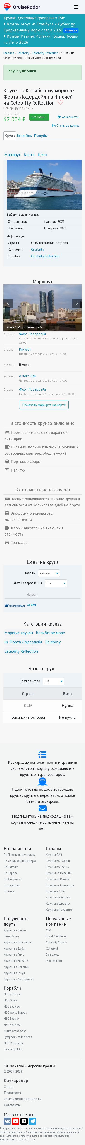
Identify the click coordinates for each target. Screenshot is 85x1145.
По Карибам (12, 885)
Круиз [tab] (10, 135)
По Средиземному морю (20, 861)
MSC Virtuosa (12, 994)
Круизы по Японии (58, 897)
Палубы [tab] (41, 135)
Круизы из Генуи (14, 973)
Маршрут (12, 154)
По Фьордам (12, 879)
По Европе (11, 873)
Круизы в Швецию (58, 904)
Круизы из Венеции (16, 967)
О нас (8, 1086)
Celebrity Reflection (45, 256)
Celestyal (52, 949)
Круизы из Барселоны (18, 942)
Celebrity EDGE (13, 1049)
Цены (42, 154)
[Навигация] (76, 7)
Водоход (52, 955)
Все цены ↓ (39, 117)
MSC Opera (10, 1000)
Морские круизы (18, 632)
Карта (29, 154)
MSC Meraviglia (13, 1043)
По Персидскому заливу (19, 855)
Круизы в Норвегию (59, 910)
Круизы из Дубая (15, 949)
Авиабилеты (68, 117)
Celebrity (37, 249)
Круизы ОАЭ (54, 855)
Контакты (12, 1104)
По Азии (9, 891)
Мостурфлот (54, 961)
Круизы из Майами (16, 961)
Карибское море (50, 632)
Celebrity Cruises (56, 942)
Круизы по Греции (58, 867)
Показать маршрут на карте (44, 405)
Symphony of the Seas (18, 1037)
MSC (49, 930)
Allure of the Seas (15, 1031)
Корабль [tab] (24, 135)
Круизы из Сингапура (60, 885)
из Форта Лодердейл (23, 642)
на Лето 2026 (16, 42)
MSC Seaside (12, 1019)
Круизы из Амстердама (19, 979)
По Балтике (11, 867)
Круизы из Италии (58, 879)
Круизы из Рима (14, 955)
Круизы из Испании (58, 873)
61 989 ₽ (31, 605)
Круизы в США (55, 891)
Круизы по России (58, 861)
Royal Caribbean (56, 936)
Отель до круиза (66, 125)
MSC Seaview (12, 1006)
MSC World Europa (15, 1013)
